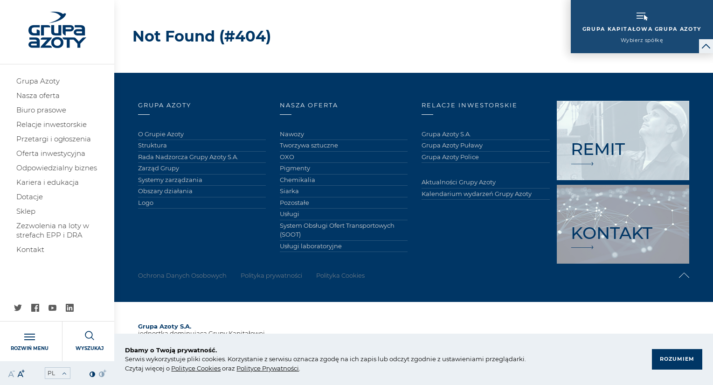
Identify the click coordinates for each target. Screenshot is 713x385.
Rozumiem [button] (677, 359)
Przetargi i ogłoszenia (53, 138)
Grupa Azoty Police (450, 157)
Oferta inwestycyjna (50, 153)
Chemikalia (297, 179)
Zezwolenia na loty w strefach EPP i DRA (52, 230)
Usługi (289, 213)
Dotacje (29, 196)
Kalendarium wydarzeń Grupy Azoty (477, 193)
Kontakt (30, 249)
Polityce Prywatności (267, 368)
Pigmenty (295, 168)
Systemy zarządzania (170, 179)
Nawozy (292, 134)
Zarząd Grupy (158, 168)
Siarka (289, 191)
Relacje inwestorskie (51, 124)
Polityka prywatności (271, 275)
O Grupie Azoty (161, 134)
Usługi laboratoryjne (311, 246)
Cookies (208, 368)
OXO (287, 157)
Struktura (152, 145)
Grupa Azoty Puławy (452, 145)
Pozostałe (294, 202)
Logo (145, 202)
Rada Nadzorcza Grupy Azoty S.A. (188, 157)
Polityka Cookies (340, 275)
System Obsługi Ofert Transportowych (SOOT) (337, 230)
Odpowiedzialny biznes (56, 167)
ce (191, 368)
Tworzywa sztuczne (309, 145)
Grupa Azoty (38, 81)
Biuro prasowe (41, 109)
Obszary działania (165, 191)
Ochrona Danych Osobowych (182, 275)
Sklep (25, 211)
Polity (179, 368)
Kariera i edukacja (47, 182)
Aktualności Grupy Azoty (459, 182)
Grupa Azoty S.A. (446, 134)
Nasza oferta (38, 95)
